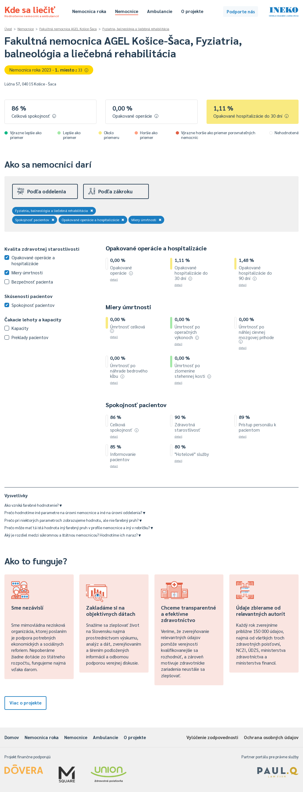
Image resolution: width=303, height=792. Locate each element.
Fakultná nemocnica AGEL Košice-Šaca (68, 29)
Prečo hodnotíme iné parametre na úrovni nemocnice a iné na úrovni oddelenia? (74, 512)
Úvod (8, 29)
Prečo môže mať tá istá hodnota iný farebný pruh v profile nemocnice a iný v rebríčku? (78, 527)
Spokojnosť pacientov (34, 219)
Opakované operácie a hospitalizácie (93, 219)
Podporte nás (241, 11)
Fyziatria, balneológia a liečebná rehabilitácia (135, 29)
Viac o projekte (25, 702)
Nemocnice (126, 11)
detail (114, 279)
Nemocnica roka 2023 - (48, 69)
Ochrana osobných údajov (271, 737)
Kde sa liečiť (31, 11)
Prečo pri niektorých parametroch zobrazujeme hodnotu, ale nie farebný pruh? (73, 520)
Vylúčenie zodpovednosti (212, 737)
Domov (11, 737)
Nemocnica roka (89, 11)
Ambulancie (159, 11)
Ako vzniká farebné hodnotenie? (33, 505)
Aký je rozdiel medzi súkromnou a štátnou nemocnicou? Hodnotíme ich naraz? (72, 534)
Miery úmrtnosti (146, 219)
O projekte (192, 11)
